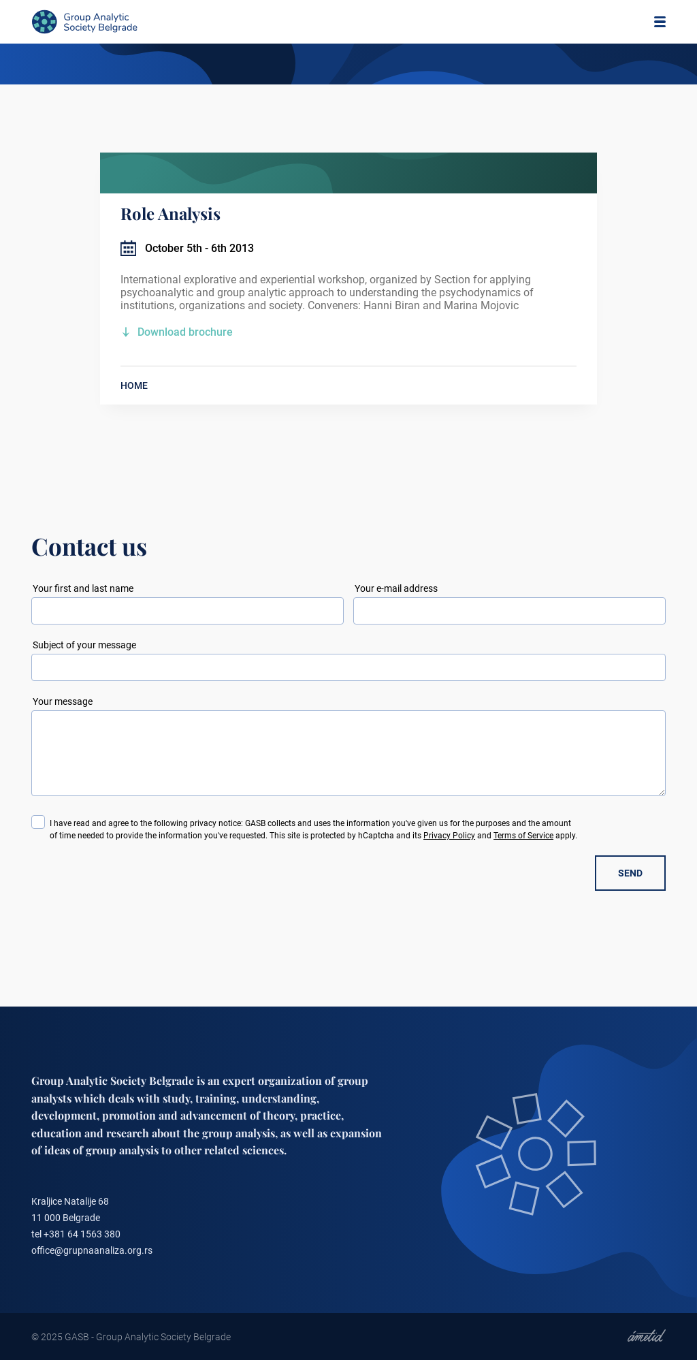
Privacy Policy (449, 835)
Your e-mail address (396, 588)
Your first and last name (83, 588)
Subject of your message (84, 644)
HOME (134, 385)
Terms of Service (523, 835)
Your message (63, 701)
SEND (630, 873)
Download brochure (185, 332)
